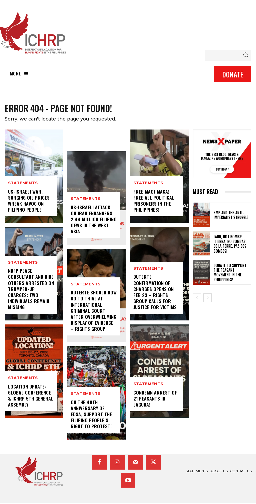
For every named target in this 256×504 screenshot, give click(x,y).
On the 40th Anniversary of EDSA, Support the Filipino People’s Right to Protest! (91, 415)
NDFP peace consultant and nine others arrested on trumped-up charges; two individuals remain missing (31, 290)
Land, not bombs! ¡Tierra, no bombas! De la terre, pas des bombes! (230, 245)
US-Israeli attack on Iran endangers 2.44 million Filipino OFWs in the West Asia (94, 220)
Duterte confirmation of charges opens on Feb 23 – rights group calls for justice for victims (155, 293)
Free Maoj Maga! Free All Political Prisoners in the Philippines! (153, 202)
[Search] (245, 55)
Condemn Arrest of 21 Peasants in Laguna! (155, 399)
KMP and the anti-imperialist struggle (231, 216)
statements (22, 185)
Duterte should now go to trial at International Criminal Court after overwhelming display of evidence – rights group (94, 311)
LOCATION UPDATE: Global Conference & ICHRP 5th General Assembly (30, 397)
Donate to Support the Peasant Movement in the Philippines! (230, 273)
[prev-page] (197, 299)
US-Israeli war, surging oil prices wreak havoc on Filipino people (29, 202)
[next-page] (207, 299)
